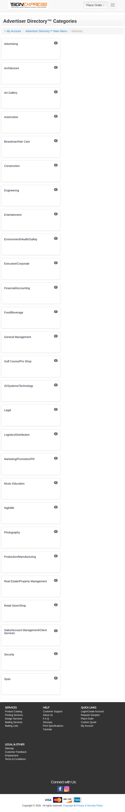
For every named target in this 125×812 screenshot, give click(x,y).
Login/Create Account (92, 711)
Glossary (47, 722)
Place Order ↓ (95, 5)
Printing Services (14, 715)
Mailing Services (13, 722)
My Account (87, 725)
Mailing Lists (11, 725)
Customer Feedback (15, 752)
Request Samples (90, 715)
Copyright (68, 805)
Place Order (87, 718)
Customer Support (52, 711)
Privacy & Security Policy (89, 805)
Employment (11, 755)
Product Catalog (13, 711)
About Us (48, 715)
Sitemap (9, 748)
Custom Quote (88, 722)
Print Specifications (53, 725)
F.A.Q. (46, 718)
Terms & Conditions (15, 759)
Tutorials (47, 729)
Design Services (13, 718)
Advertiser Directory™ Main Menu (46, 31)
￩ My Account (12, 31)
